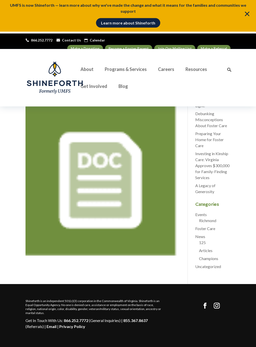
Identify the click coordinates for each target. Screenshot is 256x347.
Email (51, 326)
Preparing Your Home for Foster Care (209, 139)
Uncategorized (208, 266)
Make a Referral (214, 48)
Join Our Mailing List (175, 48)
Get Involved (93, 86)
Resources (196, 69)
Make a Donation (85, 48)
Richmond (207, 220)
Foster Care (205, 228)
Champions (208, 258)
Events (201, 214)
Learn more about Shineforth (128, 21)
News (200, 236)
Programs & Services (126, 69)
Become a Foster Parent (128, 48)
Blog (123, 86)
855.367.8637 (135, 320)
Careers (166, 69)
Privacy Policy (72, 326)
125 (202, 242)
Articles (205, 250)
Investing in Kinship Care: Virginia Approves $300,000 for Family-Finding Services (212, 165)
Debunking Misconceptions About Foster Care (211, 119)
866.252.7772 (76, 320)
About (87, 69)
